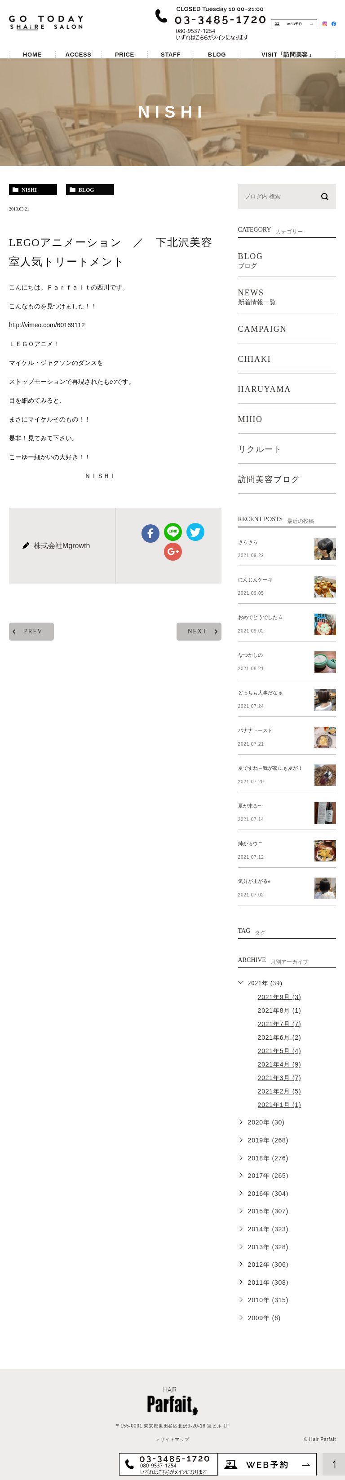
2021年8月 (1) (279, 1010)
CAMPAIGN (262, 329)
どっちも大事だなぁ (260, 692)
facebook (151, 533)
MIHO (250, 419)
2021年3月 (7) (279, 1077)
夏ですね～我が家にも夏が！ (270, 768)
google (173, 551)
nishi (29, 190)
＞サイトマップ (172, 1439)
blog (86, 190)
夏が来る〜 (250, 805)
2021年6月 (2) (279, 1037)
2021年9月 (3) (279, 996)
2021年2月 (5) (279, 1091)
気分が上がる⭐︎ (254, 881)
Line (173, 532)
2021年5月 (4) (279, 1050)
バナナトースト (255, 730)
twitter (195, 532)
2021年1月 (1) (279, 1104)
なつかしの (250, 655)
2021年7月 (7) (279, 1023)
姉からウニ (250, 843)
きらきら (248, 542)
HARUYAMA (264, 389)
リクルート (260, 449)
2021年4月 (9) (279, 1064)
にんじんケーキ (255, 579)
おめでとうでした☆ (260, 617)
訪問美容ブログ (269, 479)
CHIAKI (254, 359)
